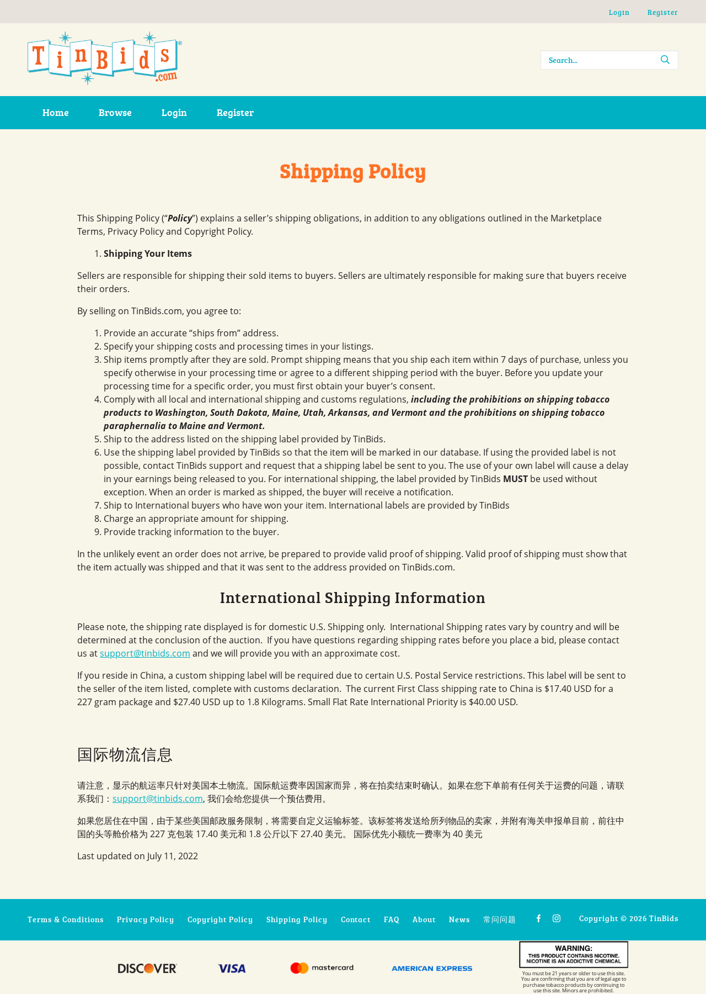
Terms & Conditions (66, 919)
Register (663, 12)
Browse (115, 112)
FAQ (391, 919)
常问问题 (499, 919)
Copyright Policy (220, 919)
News (459, 919)
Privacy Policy (145, 919)
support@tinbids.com (145, 653)
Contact (356, 919)
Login (619, 12)
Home (55, 112)
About (424, 919)
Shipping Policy (297, 919)
